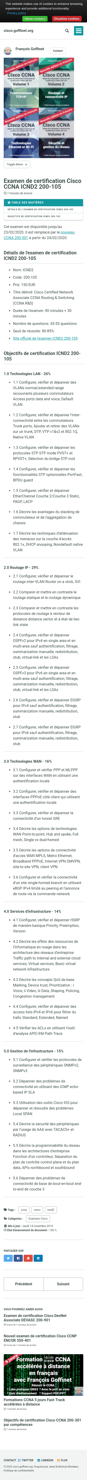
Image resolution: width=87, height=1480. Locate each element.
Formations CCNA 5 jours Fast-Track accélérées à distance (34, 1402)
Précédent (23, 1284)
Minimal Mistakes (68, 1466)
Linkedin (45, 1460)
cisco (37, 1210)
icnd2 (50, 1210)
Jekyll (52, 1466)
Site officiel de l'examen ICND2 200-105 (45, 338)
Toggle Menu (15, 164)
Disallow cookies (67, 18)
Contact (58, 50)
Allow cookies (35, 18)
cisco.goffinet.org (18, 30)
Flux (62, 1460)
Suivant (63, 1284)
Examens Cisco (38, 1218)
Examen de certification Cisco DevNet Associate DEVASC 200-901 (35, 1318)
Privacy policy (16, 13)
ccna (24, 1210)
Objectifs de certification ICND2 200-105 (34, 216)
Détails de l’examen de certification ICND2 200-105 (40, 209)
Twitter (25, 1460)
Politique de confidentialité (19, 1470)
